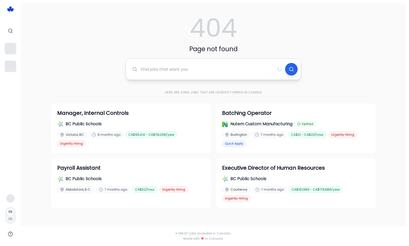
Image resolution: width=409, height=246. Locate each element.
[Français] (10, 215)
